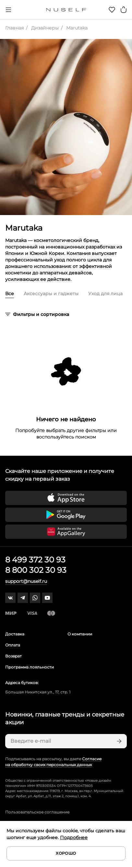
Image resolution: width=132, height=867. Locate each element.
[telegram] (23, 598)
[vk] (10, 598)
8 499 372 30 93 (35, 559)
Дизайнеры (44, 28)
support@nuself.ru (26, 581)
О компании (79, 634)
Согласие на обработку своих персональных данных (53, 761)
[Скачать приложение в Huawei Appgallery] (66, 531)
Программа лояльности (29, 667)
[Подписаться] (118, 741)
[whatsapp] (35, 598)
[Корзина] (123, 9)
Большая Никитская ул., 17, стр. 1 (37, 692)
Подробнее (74, 837)
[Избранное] (112, 9)
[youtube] (47, 598)
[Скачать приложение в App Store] (66, 498)
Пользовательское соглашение (37, 812)
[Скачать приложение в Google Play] (66, 515)
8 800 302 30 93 (35, 570)
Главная (14, 28)
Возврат (13, 656)
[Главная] (66, 9)
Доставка (14, 634)
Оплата (12, 645)
